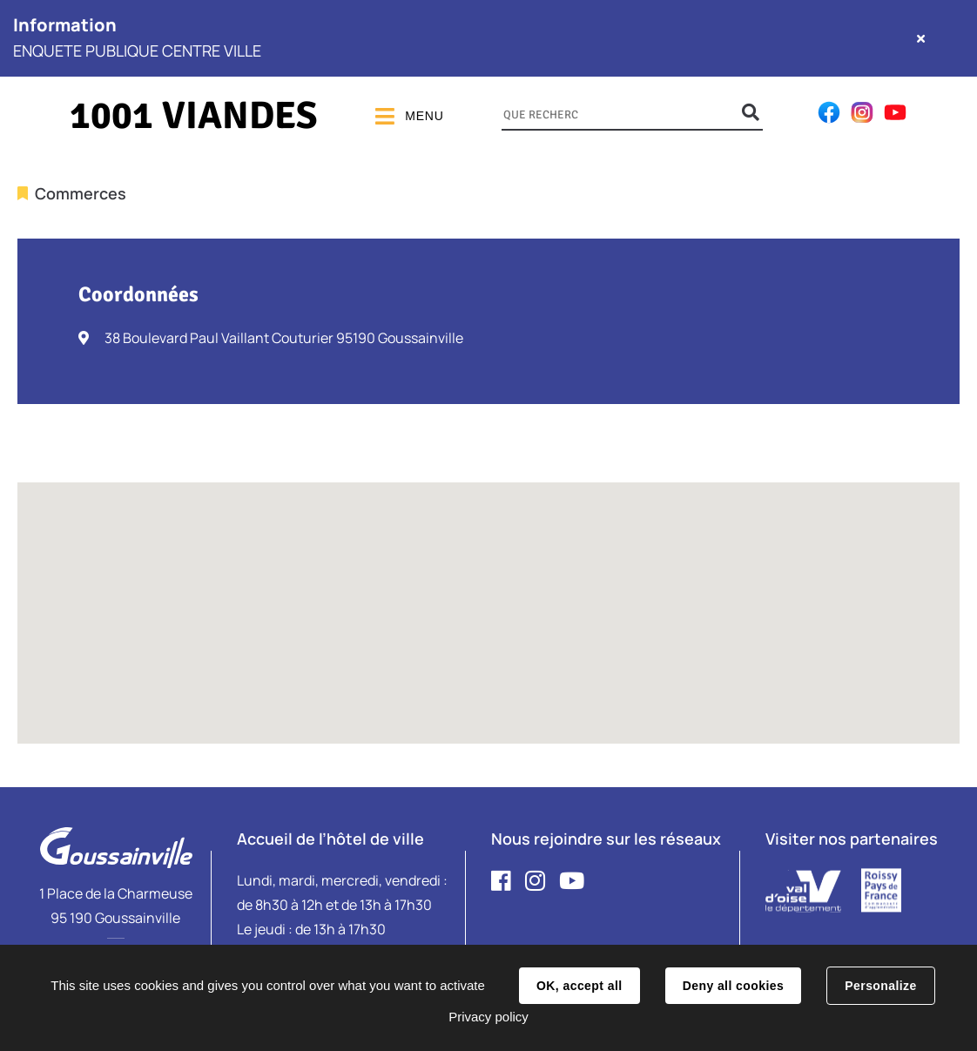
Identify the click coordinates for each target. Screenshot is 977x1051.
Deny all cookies (733, 986)
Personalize (880, 986)
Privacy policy (488, 1016)
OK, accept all (579, 986)
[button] (488, 597)
